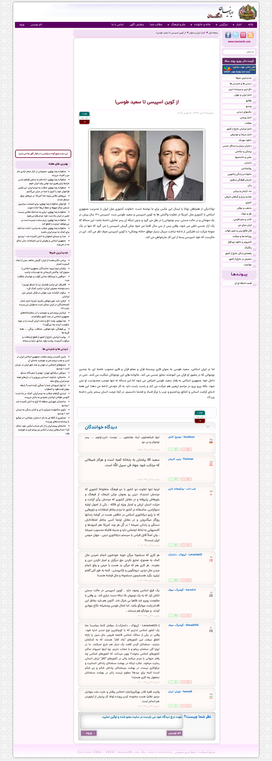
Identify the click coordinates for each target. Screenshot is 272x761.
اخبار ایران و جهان (197, 33)
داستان (250, 163)
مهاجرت (250, 265)
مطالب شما (156, 25)
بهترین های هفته (58, 164)
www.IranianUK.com (239, 42)
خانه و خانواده (200, 25)
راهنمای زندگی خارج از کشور (240, 254)
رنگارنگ (250, 248)
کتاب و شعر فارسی (244, 220)
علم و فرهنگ (176, 25)
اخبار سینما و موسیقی (243, 135)
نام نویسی (36, 25)
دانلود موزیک (247, 141)
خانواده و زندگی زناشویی (242, 175)
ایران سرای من (247, 225)
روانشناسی (248, 169)
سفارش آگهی (137, 25)
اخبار (237, 25)
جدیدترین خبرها (246, 78)
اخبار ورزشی (248, 118)
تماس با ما (117, 25)
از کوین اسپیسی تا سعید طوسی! (171, 33)
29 (176, 580)
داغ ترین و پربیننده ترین (242, 90)
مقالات (250, 124)
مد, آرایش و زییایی (244, 192)
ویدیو (251, 107)
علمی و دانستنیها (245, 158)
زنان (252, 186)
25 (188, 449)
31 (176, 544)
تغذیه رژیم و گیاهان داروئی (240, 197)
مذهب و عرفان (246, 209)
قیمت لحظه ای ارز (245, 284)
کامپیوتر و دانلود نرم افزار (242, 242)
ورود (21, 25)
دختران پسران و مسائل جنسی (239, 146)
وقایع (251, 101)
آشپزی (251, 203)
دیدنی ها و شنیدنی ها (243, 84)
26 (176, 615)
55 (176, 479)
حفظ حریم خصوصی (185, 752)
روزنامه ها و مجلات (244, 237)
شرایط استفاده (207, 752)
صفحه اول (213, 33)
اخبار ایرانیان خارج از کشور (241, 129)
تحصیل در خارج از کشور (242, 259)
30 (176, 449)
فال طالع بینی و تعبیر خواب (240, 231)
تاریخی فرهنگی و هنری (243, 180)
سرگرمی (222, 25)
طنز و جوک (248, 214)
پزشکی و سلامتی (245, 152)
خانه (250, 25)
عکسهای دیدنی (246, 112)
